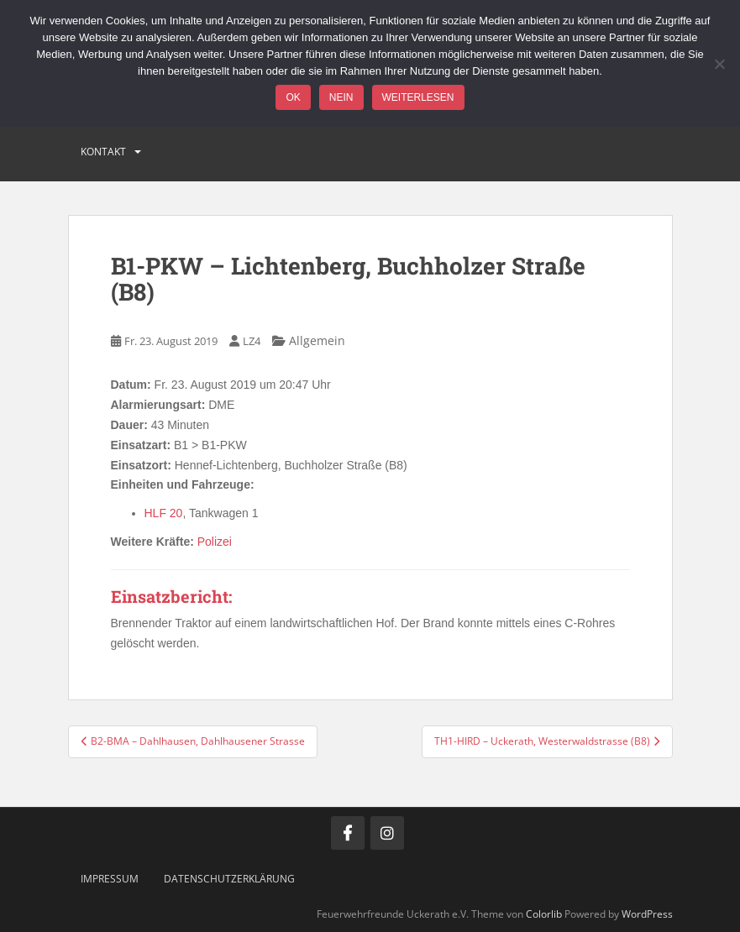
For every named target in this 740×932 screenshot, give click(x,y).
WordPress (647, 914)
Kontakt (103, 151)
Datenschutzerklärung (229, 879)
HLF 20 (163, 513)
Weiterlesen (418, 97)
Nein (341, 97)
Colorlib (544, 914)
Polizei (214, 541)
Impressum (110, 879)
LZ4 (251, 340)
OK (293, 97)
